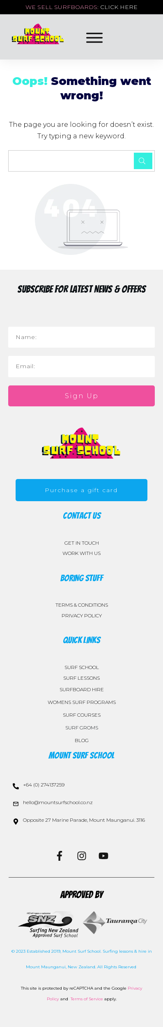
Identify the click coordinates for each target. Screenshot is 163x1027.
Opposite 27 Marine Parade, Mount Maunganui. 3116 (84, 820)
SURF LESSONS (81, 678)
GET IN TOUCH (81, 543)
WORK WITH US (81, 553)
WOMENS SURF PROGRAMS (82, 702)
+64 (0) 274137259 (43, 785)
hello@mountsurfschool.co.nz (58, 802)
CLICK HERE (119, 7)
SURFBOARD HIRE (82, 689)
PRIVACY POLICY (82, 615)
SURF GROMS (81, 727)
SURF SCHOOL (81, 667)
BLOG (82, 740)
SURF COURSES (82, 715)
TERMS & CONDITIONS (81, 605)
